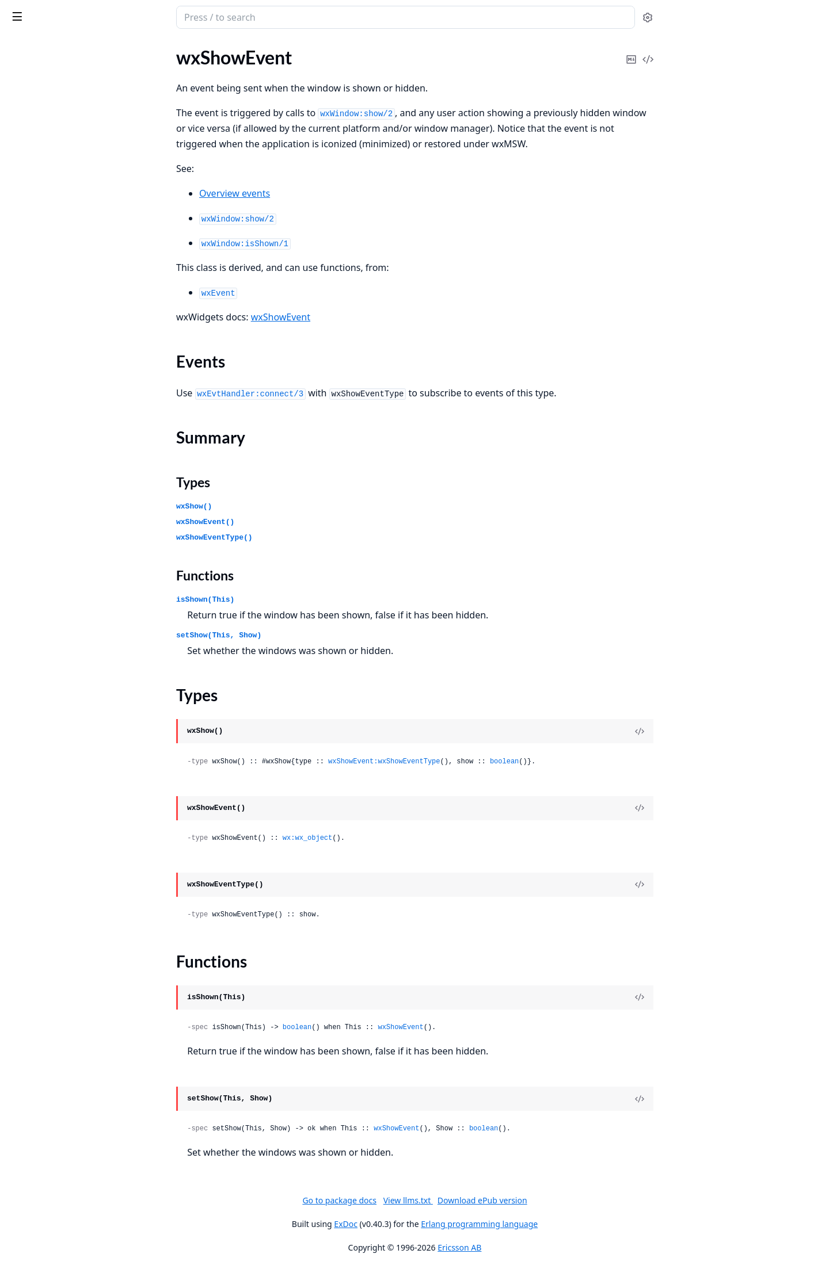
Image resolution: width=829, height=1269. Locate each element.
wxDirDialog (33, 910)
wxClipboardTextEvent (53, 631)
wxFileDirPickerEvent (51, 1066)
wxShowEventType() (301, 537)
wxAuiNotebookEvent (52, 243)
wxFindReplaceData (48, 1097)
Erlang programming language (565, 1223)
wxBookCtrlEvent (43, 367)
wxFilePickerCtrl (41, 1081)
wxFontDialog (36, 1190)
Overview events (321, 193)
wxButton (28, 444)
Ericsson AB (546, 1247)
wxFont (23, 1159)
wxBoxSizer (31, 382)
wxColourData (37, 662)
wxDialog (26, 895)
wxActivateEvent (42, 149)
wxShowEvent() (292, 522)
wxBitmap (28, 305)
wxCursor (27, 802)
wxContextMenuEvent (53, 755)
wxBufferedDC (37, 413)
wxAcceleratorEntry (48, 118)
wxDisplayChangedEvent (58, 957)
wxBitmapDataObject (51, 336)
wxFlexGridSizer (40, 1128)
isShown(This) (292, 599)
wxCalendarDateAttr (50, 476)
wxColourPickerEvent (51, 709)
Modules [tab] (69, 47)
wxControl (29, 771)
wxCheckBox (34, 522)
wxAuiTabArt (34, 289)
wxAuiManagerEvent (50, 212)
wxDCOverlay (36, 833)
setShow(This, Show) (305, 635)
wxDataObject (37, 848)
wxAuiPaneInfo (39, 258)
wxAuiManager (38, 196)
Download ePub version (568, 1200)
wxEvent (25, 1004)
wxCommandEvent (46, 740)
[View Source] (726, 731)
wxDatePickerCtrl (43, 879)
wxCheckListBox (41, 538)
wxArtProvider (37, 165)
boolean (590, 762)
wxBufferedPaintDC (48, 429)
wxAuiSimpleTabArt (47, 274)
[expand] (161, 74)
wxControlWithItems (50, 786)
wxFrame (26, 1237)
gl (11, 72)
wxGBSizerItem (39, 1252)
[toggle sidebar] (158, 16)
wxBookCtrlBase (41, 351)
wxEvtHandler (36, 1019)
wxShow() (280, 506)
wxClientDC (32, 600)
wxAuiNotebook (41, 227)
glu (14, 87)
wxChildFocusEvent (47, 553)
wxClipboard (33, 615)
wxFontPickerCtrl (43, 1206)
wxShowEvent (366, 317)
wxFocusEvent (37, 1143)
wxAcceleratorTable (47, 134)
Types (279, 482)
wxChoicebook (37, 584)
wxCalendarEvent (43, 491)
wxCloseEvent (36, 646)
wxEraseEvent (36, 988)
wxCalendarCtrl (39, 460)
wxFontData (33, 1174)
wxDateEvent (35, 864)
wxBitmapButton (42, 320)
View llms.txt (494, 1200)
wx (48, 11)
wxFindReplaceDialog (51, 1112)
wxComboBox (36, 724)
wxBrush (25, 398)
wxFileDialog (34, 1050)
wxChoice (27, 569)
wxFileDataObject (44, 1035)
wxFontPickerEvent (47, 1221)
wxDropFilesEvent (45, 973)
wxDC (20, 817)
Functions (291, 575)
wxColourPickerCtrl (48, 693)
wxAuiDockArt (37, 180)
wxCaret (25, 507)
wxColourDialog (40, 677)
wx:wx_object (393, 838)
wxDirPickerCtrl (40, 926)
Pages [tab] (20, 47)
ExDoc (432, 1223)
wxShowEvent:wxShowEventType (470, 762)
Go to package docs (426, 1200)
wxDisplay (29, 942)
